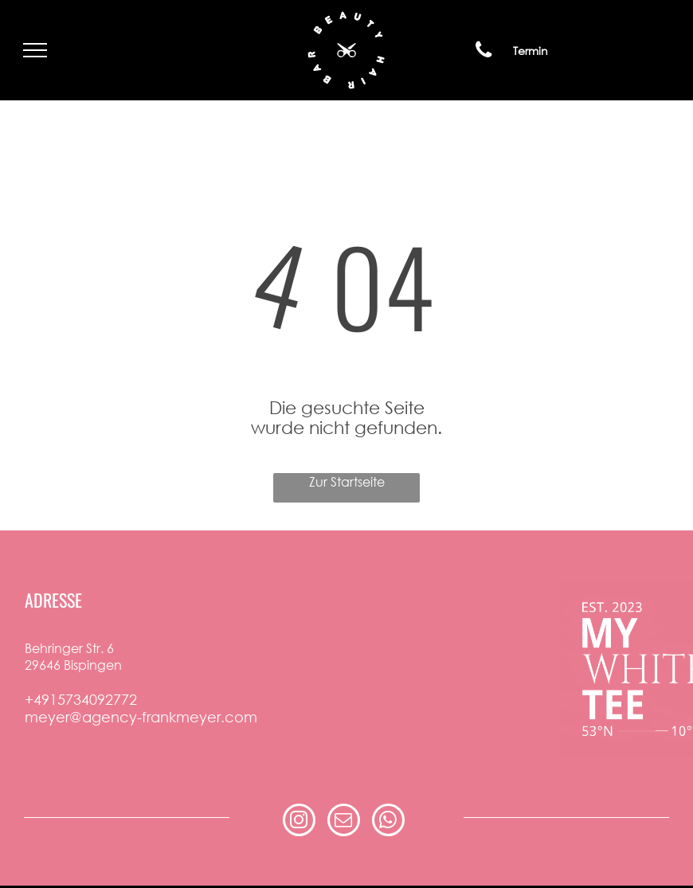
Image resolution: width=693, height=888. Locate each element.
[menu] (35, 50)
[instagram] (299, 822)
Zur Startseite (347, 481)
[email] (343, 822)
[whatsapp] (388, 822)
